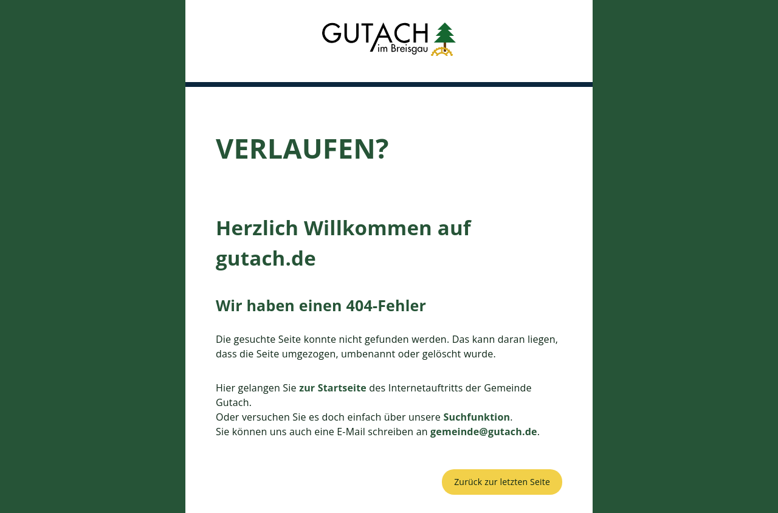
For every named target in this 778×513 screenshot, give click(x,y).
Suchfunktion (476, 417)
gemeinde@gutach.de (483, 431)
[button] (389, 41)
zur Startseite (333, 387)
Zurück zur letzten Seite (502, 481)
